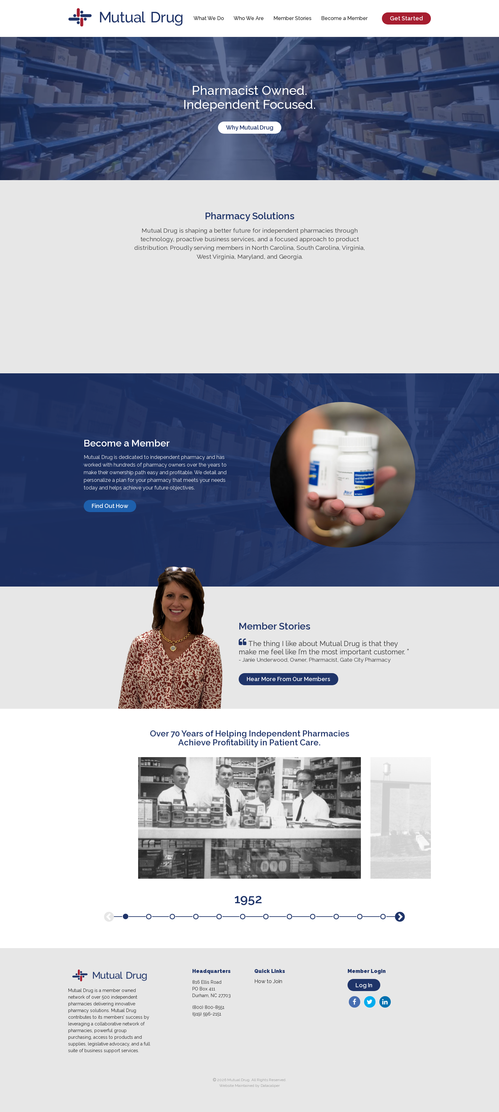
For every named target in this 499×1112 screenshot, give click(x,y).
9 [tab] (313, 916)
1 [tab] (125, 916)
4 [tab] (196, 916)
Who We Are (249, 18)
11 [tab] (359, 916)
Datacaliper (270, 1085)
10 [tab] (336, 916)
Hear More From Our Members (288, 679)
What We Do (208, 18)
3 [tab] (172, 916)
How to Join (268, 981)
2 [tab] (149, 916)
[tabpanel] (249, 818)
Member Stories (292, 18)
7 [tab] (266, 916)
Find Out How (110, 506)
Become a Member (344, 18)
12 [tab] (383, 916)
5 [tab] (219, 916)
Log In (363, 985)
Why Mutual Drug (249, 127)
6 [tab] (242, 916)
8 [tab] (289, 916)
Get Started (406, 18)
